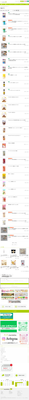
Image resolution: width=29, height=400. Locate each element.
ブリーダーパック (3, 347)
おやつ (8, 6)
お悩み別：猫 (21, 4)
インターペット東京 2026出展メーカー (5, 360)
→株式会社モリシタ (19, 395)
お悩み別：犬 (16, 4)
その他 (1, 354)
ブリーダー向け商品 (3, 356)
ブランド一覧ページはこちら (14, 286)
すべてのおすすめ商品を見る (25, 271)
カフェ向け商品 (3, 357)
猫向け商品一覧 (4, 6)
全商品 (1, 6)
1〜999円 (2, 353)
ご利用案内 (26, 4)
